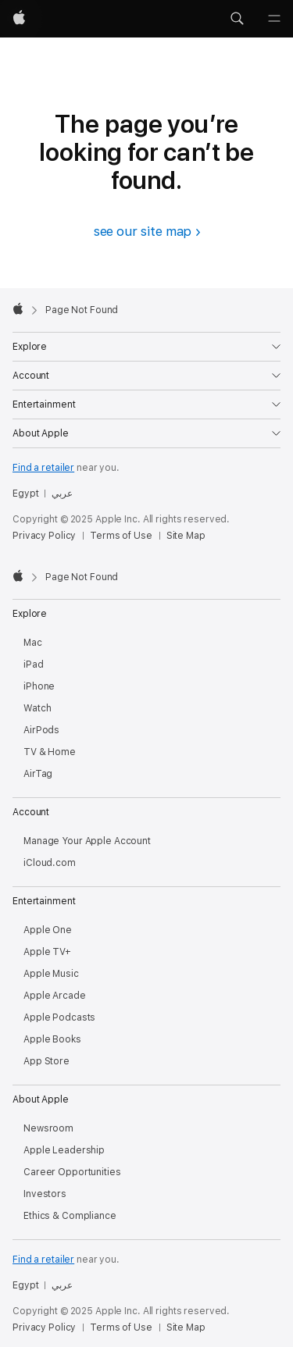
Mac (32, 642)
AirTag (37, 773)
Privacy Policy (44, 535)
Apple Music (51, 973)
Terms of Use (121, 535)
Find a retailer (43, 467)
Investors (44, 1193)
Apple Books (52, 1039)
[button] (236, 18)
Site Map (185, 535)
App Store (46, 1061)
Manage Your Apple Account (87, 841)
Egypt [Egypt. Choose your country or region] (25, 493)
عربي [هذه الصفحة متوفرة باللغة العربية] (62, 493)
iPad (33, 664)
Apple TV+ (47, 951)
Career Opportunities (72, 1172)
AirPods (41, 730)
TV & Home (49, 752)
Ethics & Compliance (69, 1215)
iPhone (39, 686)
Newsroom (48, 1128)
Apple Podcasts (59, 1017)
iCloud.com (49, 862)
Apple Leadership (64, 1150)
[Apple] (19, 18)
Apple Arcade (54, 995)
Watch (37, 708)
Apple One (47, 930)
